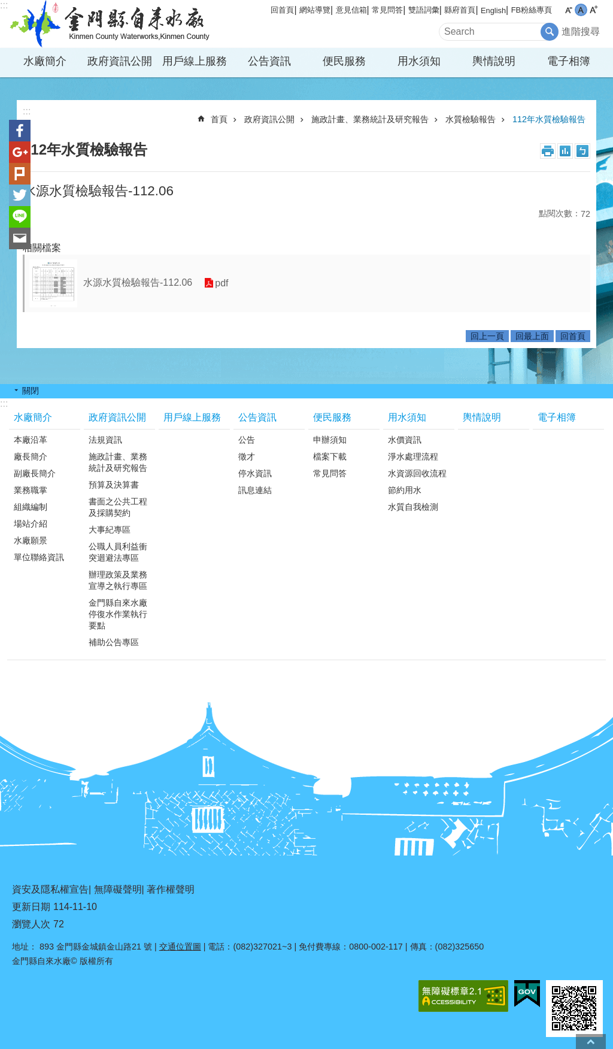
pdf (221, 283)
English (493, 10)
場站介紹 (30, 523)
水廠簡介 (44, 61)
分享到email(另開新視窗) (20, 238)
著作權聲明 (171, 889)
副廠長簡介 (35, 473)
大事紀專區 (110, 529)
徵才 (246, 456)
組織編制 (30, 507)
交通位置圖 (180, 946)
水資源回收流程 (417, 473)
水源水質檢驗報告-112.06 (137, 282)
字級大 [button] (593, 10)
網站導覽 (314, 9)
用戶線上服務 (194, 61)
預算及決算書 (114, 484)
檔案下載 (330, 456)
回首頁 (282, 9)
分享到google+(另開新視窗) (20, 152)
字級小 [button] (568, 10)
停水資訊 (255, 473)
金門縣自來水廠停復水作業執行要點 (118, 614)
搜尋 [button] (550, 32)
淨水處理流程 (413, 456)
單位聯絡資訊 (39, 557)
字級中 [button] (581, 10)
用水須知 (419, 61)
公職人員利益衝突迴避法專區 (118, 552)
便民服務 (344, 61)
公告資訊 (269, 61)
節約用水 (404, 490)
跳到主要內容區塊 (6, 6)
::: (4, 5)
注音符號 (582, 151)
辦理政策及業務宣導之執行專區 (118, 580)
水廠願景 (30, 540)
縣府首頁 (459, 9)
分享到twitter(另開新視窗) (20, 195)
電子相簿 (568, 61)
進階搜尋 (581, 31)
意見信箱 (351, 9)
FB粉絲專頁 (531, 9)
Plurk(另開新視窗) (20, 174)
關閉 (30, 390)
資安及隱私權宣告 (50, 889)
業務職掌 (30, 490)
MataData (565, 151)
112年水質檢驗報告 (548, 119)
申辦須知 (330, 440)
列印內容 (548, 151)
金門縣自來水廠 (112, 24)
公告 (246, 440)
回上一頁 (487, 336)
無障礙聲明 (118, 889)
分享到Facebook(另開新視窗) (20, 130)
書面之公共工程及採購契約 (118, 507)
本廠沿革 (30, 440)
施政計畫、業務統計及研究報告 (370, 119)
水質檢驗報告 (470, 119)
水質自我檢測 (413, 507)
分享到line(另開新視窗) (20, 217)
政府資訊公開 (119, 61)
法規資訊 (105, 440)
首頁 (219, 119)
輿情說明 (493, 61)
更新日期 (31, 907)
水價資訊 (404, 440)
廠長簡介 (30, 456)
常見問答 (387, 9)
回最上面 (532, 336)
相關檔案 (42, 248)
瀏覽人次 (31, 924)
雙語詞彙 (423, 9)
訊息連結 (255, 490)
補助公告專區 (114, 642)
